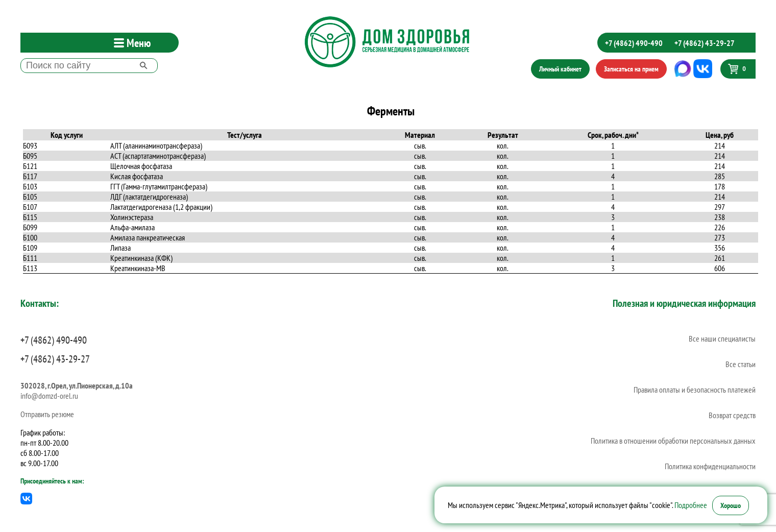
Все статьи (740, 364)
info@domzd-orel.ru (49, 396)
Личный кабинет (560, 69)
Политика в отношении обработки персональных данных (673, 441)
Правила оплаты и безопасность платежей (695, 389)
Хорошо (730, 505)
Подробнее (690, 505)
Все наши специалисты (722, 338)
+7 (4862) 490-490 (634, 43)
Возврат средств (732, 415)
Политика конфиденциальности (710, 466)
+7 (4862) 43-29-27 (704, 43)
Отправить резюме (47, 414)
